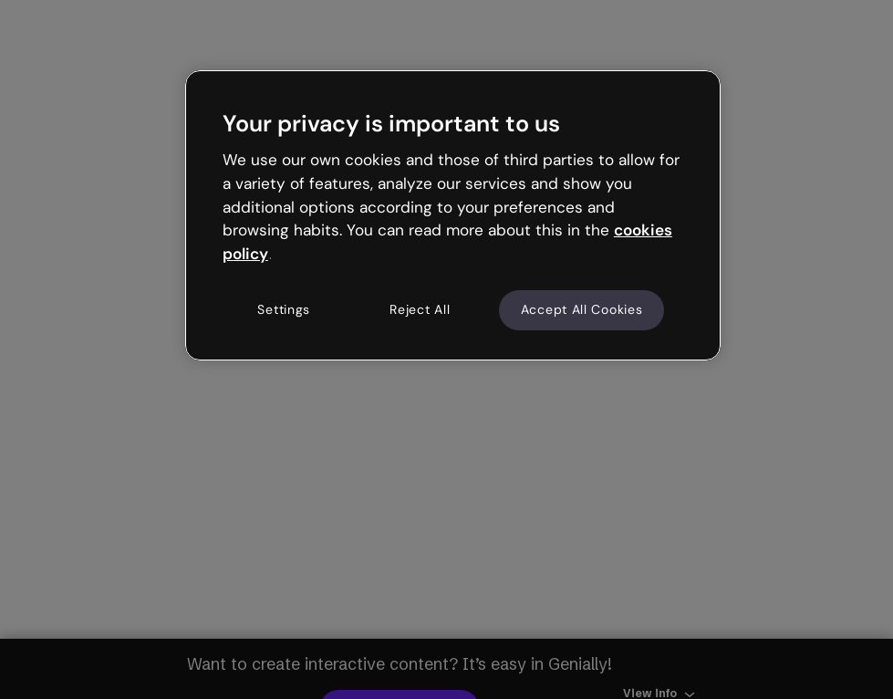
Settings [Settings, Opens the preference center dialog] (283, 309)
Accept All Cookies (582, 309)
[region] (453, 215)
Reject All (419, 309)
